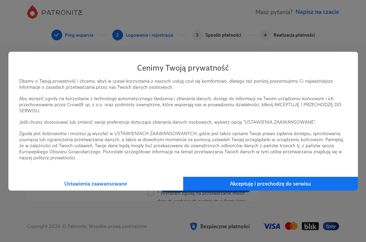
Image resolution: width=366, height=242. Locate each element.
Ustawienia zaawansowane (95, 183)
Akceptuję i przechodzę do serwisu (270, 183)
